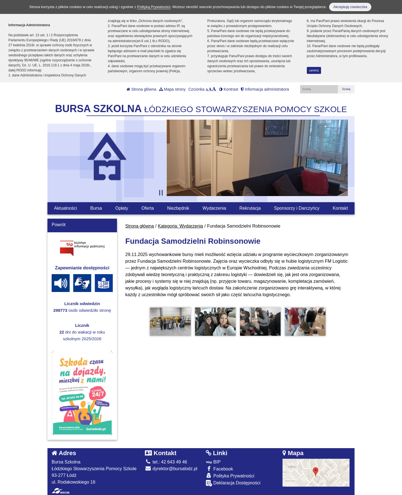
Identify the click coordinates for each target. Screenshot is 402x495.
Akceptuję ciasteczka (350, 7)
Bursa (96, 208)
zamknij (314, 70)
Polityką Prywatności (153, 7)
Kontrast (228, 89)
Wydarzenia (214, 208)
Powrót (59, 224)
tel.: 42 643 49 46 (166, 462)
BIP (213, 462)
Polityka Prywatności (230, 475)
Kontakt (340, 208)
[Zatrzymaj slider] (161, 192)
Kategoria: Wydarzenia (180, 226)
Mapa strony (172, 89)
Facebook (219, 468)
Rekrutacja (249, 208)
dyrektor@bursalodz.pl (171, 468)
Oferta (148, 208)
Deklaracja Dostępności (233, 483)
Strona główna (141, 89)
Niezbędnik (178, 208)
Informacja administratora (265, 89)
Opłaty (121, 208)
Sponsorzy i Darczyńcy (297, 208)
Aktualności (65, 208)
